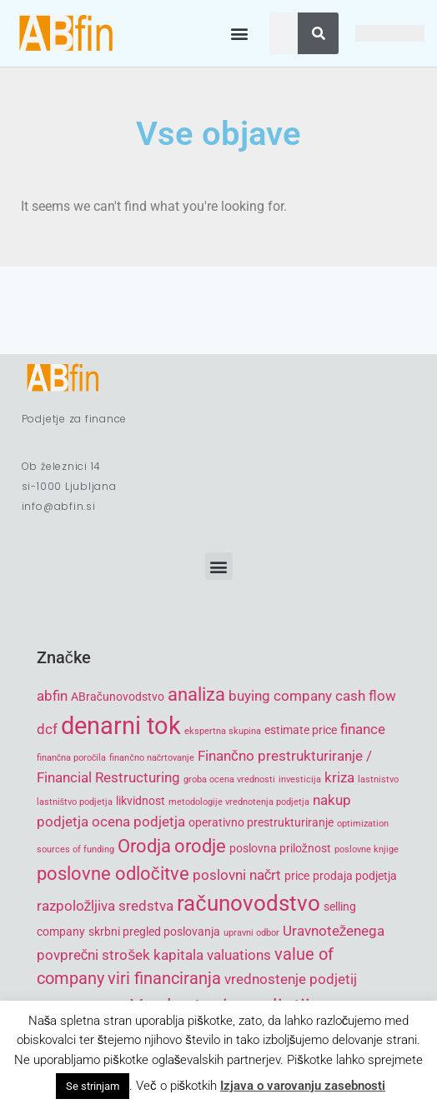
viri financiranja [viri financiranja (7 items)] (164, 978)
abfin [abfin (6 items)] (52, 695)
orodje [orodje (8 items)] (200, 846)
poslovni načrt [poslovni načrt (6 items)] (237, 875)
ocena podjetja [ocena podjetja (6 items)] (138, 821)
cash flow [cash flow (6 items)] (365, 695)
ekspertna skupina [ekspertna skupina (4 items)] (222, 731)
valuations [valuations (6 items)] (239, 955)
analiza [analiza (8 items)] (196, 694)
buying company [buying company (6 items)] (280, 695)
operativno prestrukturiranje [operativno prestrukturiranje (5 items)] (261, 822)
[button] (239, 33)
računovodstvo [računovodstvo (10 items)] (248, 903)
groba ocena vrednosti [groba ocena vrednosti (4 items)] (229, 779)
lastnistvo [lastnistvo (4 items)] (378, 779)
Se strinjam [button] (92, 1086)
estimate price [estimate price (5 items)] (300, 730)
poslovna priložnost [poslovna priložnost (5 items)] (280, 848)
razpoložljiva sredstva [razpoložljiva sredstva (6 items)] (105, 905)
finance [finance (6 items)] (362, 729)
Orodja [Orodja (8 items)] (144, 846)
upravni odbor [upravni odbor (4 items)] (251, 932)
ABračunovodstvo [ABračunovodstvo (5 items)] (117, 696)
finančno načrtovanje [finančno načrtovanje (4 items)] (151, 757)
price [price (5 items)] (296, 875)
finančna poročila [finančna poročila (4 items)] (72, 757)
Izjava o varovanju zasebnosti (302, 1085)
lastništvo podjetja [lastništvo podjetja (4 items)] (75, 802)
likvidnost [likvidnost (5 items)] (140, 800)
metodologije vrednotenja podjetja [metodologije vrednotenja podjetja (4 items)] (238, 802)
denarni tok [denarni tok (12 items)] (121, 726)
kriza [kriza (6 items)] (339, 777)
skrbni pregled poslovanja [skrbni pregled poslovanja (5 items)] (154, 931)
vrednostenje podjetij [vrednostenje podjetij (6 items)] (290, 979)
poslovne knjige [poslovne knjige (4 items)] (366, 849)
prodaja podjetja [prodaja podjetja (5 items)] (355, 875)
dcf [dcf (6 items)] (47, 729)
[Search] (318, 33)
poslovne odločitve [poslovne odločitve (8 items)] (113, 873)
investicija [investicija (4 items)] (300, 779)
